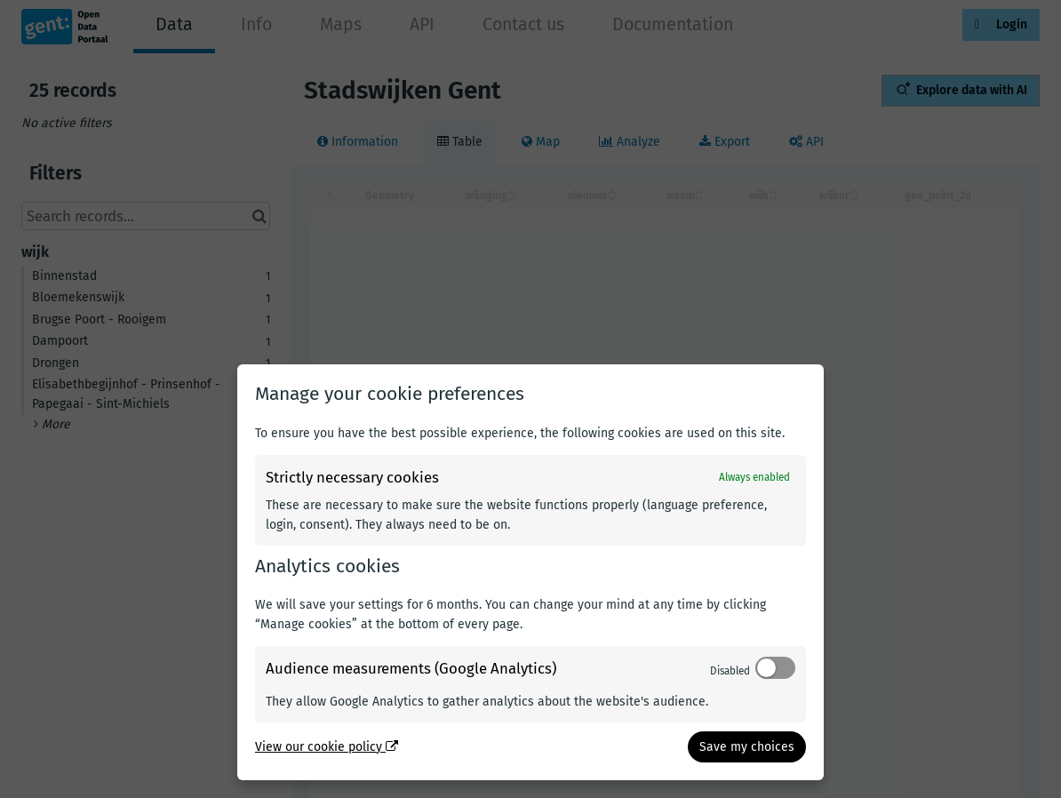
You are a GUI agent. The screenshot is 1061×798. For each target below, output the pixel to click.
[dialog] (530, 572)
